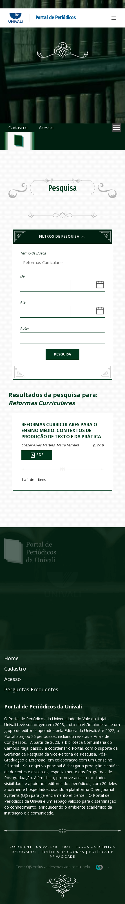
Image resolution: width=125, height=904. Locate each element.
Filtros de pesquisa (62, 237)
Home (11, 658)
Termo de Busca (33, 253)
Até (22, 302)
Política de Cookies (63, 852)
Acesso (46, 128)
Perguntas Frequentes (31, 689)
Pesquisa (62, 354)
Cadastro (18, 128)
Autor (24, 328)
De (22, 276)
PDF (37, 455)
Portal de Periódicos (55, 18)
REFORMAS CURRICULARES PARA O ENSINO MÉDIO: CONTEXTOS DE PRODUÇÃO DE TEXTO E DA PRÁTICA (61, 430)
